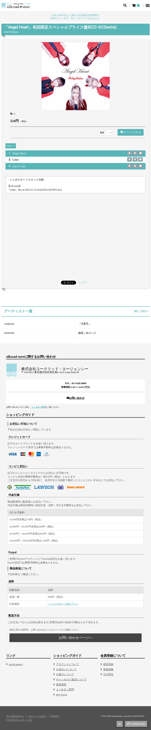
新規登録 (108, 664)
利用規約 (55, 716)
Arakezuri (9, 323)
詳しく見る (141, 311)
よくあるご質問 (38, 407)
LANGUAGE (136, 723)
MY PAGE (61, 694)
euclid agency (16, 664)
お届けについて (65, 674)
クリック (94, 18)
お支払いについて (66, 669)
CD (12, 114)
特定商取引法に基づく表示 (20, 720)
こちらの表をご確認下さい (63, 603)
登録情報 (108, 669)
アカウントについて (67, 664)
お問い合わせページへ (75, 638)
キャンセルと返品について (71, 679)
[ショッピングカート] (136, 5)
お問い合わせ (76, 398)
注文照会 (108, 674)
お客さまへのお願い (37, 716)
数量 (102, 132)
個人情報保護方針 (15, 716)
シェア (83, 282)
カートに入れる (130, 132)
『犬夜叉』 (84, 323)
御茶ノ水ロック (87, 332)
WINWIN (9, 332)
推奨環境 (61, 684)
